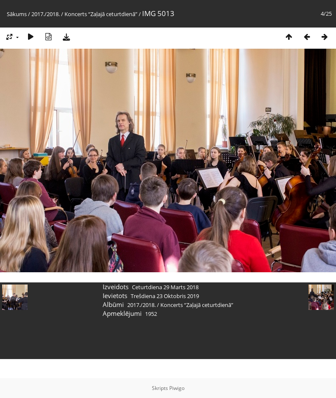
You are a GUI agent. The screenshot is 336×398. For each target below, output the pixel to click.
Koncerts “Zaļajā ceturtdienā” (100, 14)
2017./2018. (45, 14)
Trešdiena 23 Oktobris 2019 (165, 296)
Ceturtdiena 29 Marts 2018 (165, 287)
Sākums (17, 14)
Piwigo (177, 388)
